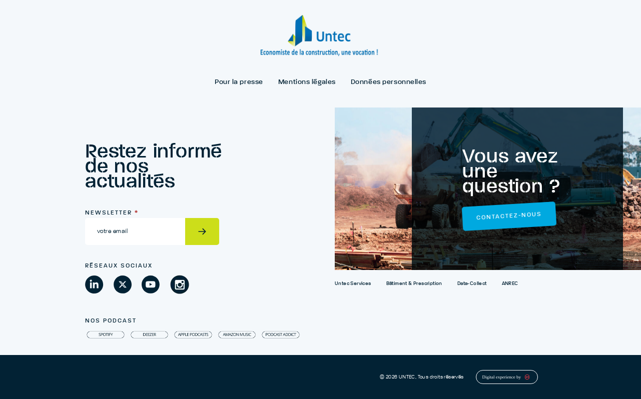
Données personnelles (388, 82)
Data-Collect (472, 283)
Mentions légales (307, 82)
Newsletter (112, 213)
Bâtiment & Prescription (414, 283)
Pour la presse (239, 82)
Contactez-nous (509, 217)
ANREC (510, 283)
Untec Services (353, 283)
